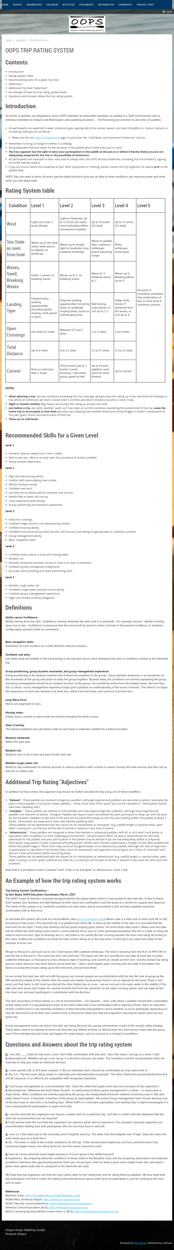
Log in (169, 11)
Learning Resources (47, 137)
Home (8, 40)
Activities (20, 40)
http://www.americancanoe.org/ (68, 1207)
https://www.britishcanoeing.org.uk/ (96, 1211)
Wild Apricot (140, 1243)
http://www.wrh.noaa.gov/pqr (61, 1199)
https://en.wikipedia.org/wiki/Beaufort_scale (52, 1195)
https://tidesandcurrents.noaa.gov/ (71, 1203)
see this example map (90, 919)
